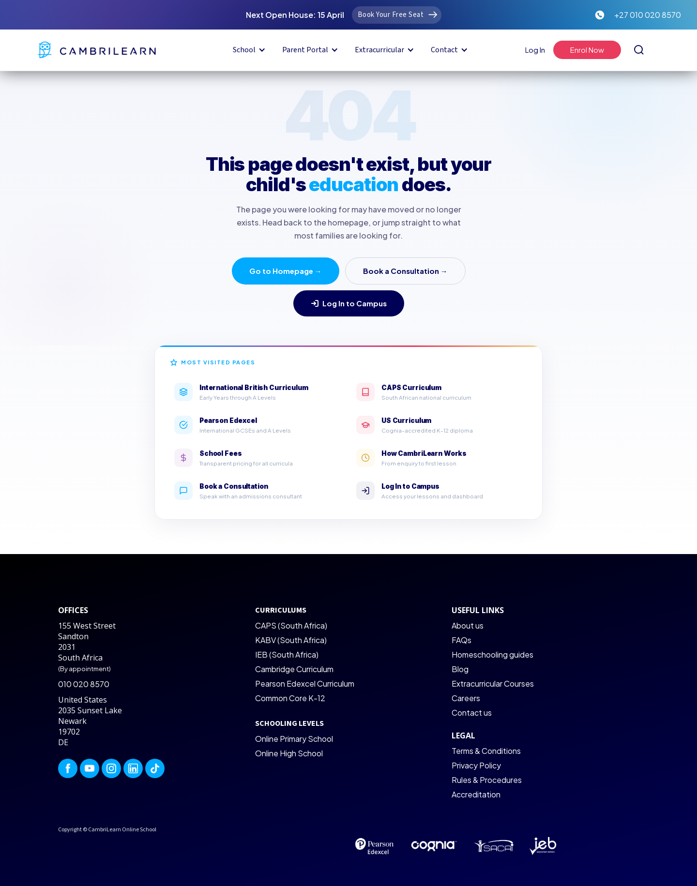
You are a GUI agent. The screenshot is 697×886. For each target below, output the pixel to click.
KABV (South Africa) (291, 640)
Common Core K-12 (290, 698)
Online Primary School (294, 739)
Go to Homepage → (285, 270)
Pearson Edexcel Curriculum (304, 683)
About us (468, 625)
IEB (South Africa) (286, 654)
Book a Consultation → (405, 270)
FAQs (461, 640)
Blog (460, 669)
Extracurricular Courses (493, 683)
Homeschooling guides (492, 654)
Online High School (289, 753)
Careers (466, 698)
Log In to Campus (349, 303)
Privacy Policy (476, 765)
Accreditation (476, 794)
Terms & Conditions (486, 751)
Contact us (472, 712)
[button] (247, 50)
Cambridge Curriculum (294, 669)
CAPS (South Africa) (291, 625)
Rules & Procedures (487, 780)
